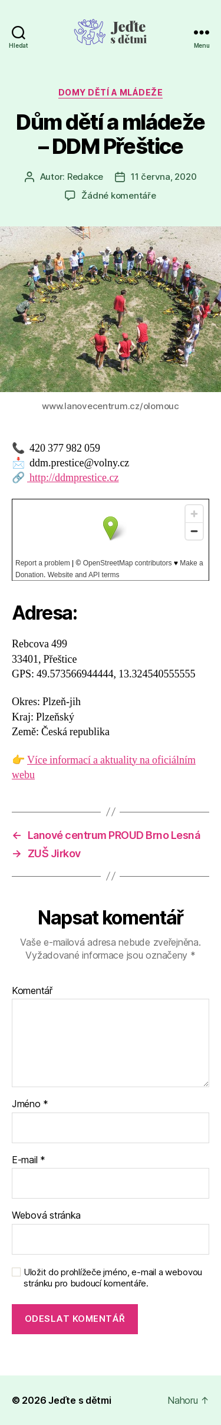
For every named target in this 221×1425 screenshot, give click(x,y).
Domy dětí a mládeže (110, 92)
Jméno (30, 1104)
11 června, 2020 (163, 176)
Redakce (85, 176)
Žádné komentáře (118, 195)
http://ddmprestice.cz (72, 478)
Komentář (32, 991)
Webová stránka (46, 1215)
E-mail (28, 1160)
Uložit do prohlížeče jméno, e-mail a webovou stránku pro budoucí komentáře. (113, 1278)
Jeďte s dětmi (79, 1400)
